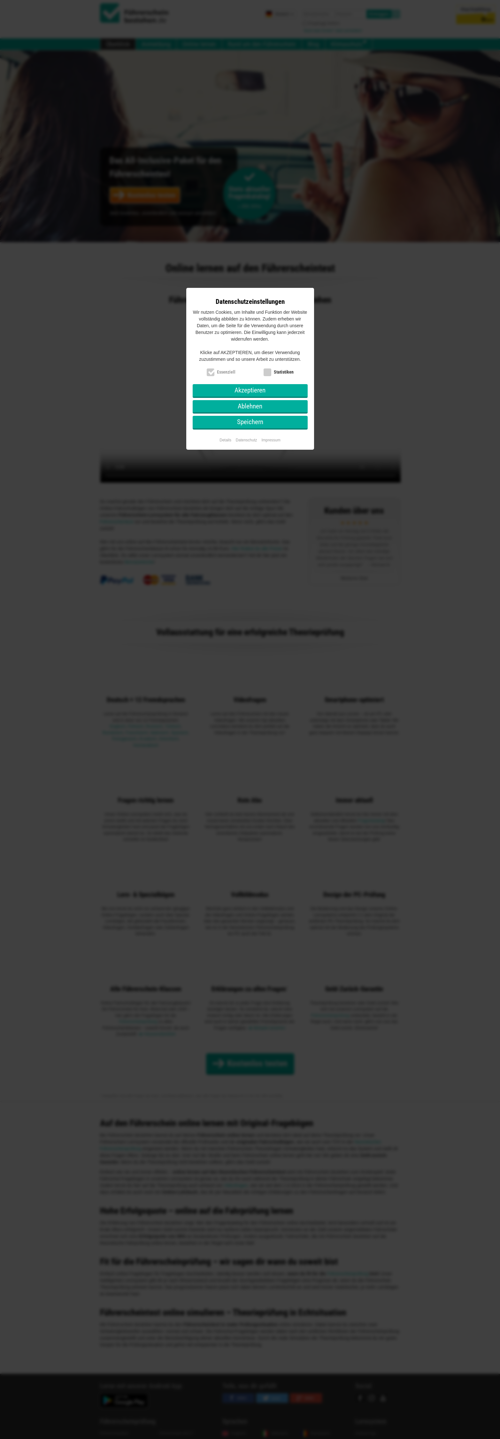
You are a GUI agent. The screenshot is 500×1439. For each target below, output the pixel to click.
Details (225, 440)
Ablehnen (250, 406)
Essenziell (226, 372)
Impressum (270, 440)
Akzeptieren (250, 390)
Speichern (250, 422)
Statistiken (284, 372)
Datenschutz (246, 440)
